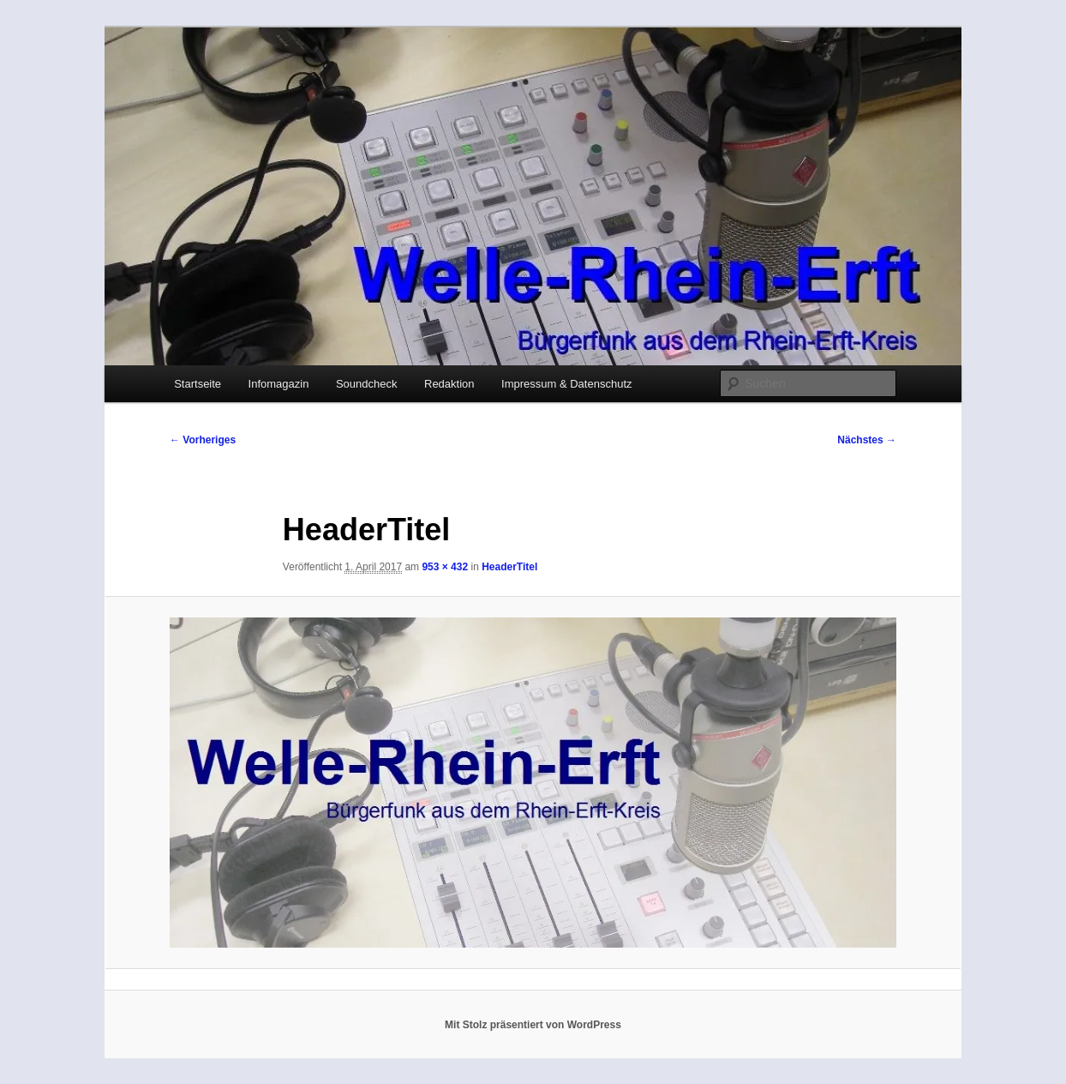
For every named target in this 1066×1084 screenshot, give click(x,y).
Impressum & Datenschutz (566, 383)
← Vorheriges (203, 440)
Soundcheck (367, 383)
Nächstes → (866, 440)
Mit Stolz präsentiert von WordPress (533, 1025)
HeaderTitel (509, 567)
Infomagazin (279, 383)
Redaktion (449, 383)
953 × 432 (445, 567)
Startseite (197, 383)
